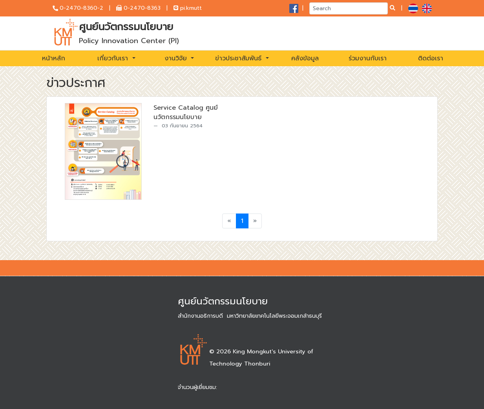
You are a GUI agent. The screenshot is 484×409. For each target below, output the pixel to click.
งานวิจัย (176, 58)
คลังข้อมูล (305, 58)
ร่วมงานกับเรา (368, 58)
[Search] (348, 8)
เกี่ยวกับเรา (113, 58)
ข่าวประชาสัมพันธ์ (239, 58)
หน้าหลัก (53, 58)
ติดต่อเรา (430, 58)
